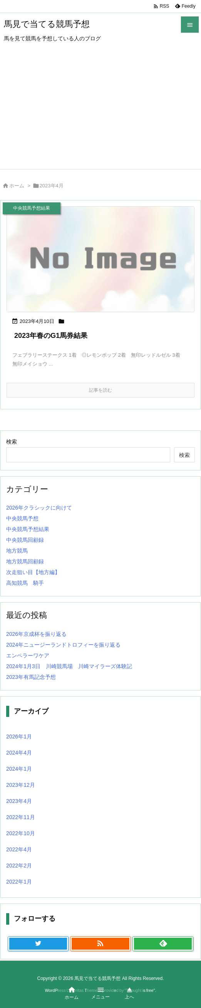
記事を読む (100, 390)
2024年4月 (19, 753)
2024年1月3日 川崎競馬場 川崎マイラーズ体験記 (69, 666)
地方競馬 (17, 551)
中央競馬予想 (22, 518)
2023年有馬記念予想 (31, 677)
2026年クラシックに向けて (39, 508)
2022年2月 (19, 865)
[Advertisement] (100, 111)
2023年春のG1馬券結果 (50, 335)
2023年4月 (19, 801)
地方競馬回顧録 (25, 561)
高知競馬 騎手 (25, 583)
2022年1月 (19, 882)
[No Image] (100, 259)
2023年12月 (20, 785)
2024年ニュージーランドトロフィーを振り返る (63, 645)
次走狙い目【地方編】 (33, 572)
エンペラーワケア (27, 655)
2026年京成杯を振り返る (36, 634)
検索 (11, 442)
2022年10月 (20, 833)
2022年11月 (20, 817)
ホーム (16, 186)
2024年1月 (19, 769)
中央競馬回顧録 (25, 540)
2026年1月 (19, 736)
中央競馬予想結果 (27, 529)
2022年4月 (19, 849)
